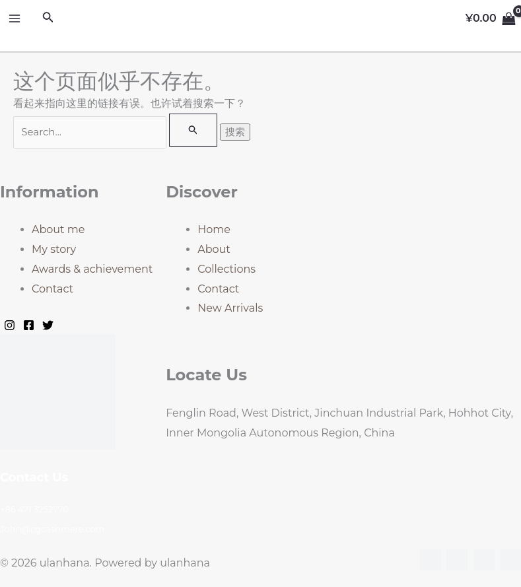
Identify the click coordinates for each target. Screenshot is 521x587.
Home (213, 229)
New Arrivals (230, 308)
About (213, 249)
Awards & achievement (92, 269)
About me (58, 229)
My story (54, 249)
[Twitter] (47, 325)
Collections (226, 269)
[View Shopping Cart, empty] (490, 18)
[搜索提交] (193, 130)
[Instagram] (9, 325)
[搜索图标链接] (48, 18)
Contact (52, 289)
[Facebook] (28, 325)
